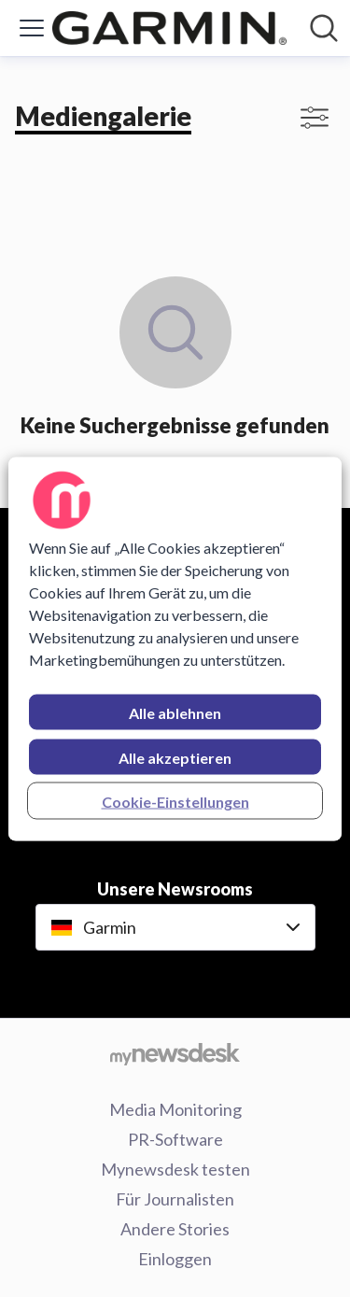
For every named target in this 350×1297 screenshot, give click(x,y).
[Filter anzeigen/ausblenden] (314, 118)
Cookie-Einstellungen (175, 801)
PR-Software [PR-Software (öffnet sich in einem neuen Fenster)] (175, 1139)
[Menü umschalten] (31, 28)
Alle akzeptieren (175, 757)
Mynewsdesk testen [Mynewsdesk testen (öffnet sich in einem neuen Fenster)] (175, 1169)
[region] (174, 648)
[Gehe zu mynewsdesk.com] (175, 1053)
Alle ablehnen (175, 712)
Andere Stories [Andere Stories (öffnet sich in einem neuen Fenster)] (175, 1229)
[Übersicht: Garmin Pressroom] (169, 28)
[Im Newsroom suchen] (324, 28)
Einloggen (175, 1258)
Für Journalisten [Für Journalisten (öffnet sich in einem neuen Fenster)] (175, 1199)
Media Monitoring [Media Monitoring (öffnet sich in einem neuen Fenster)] (175, 1109)
